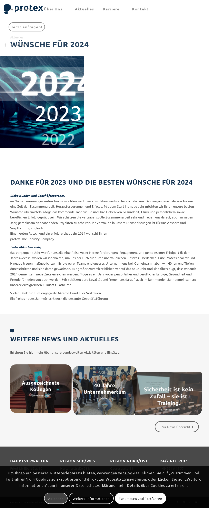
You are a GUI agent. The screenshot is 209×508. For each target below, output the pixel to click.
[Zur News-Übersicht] (177, 426)
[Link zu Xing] (17, 45)
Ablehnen (55, 498)
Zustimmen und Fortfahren (140, 498)
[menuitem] (21, 9)
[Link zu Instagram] (11, 45)
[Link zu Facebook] (5, 45)
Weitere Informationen (91, 498)
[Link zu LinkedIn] (24, 45)
